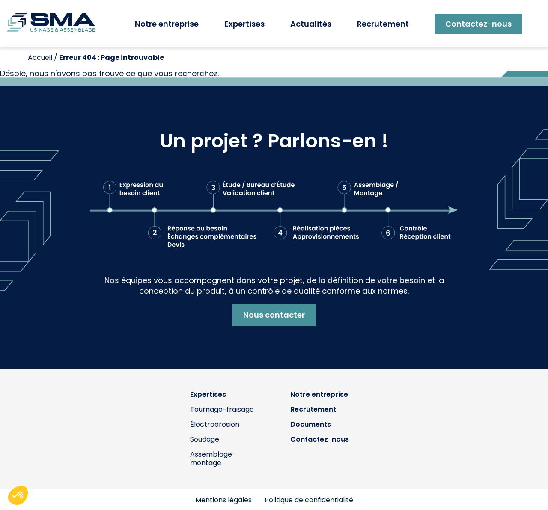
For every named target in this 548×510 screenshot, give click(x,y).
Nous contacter (274, 315)
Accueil (40, 57)
